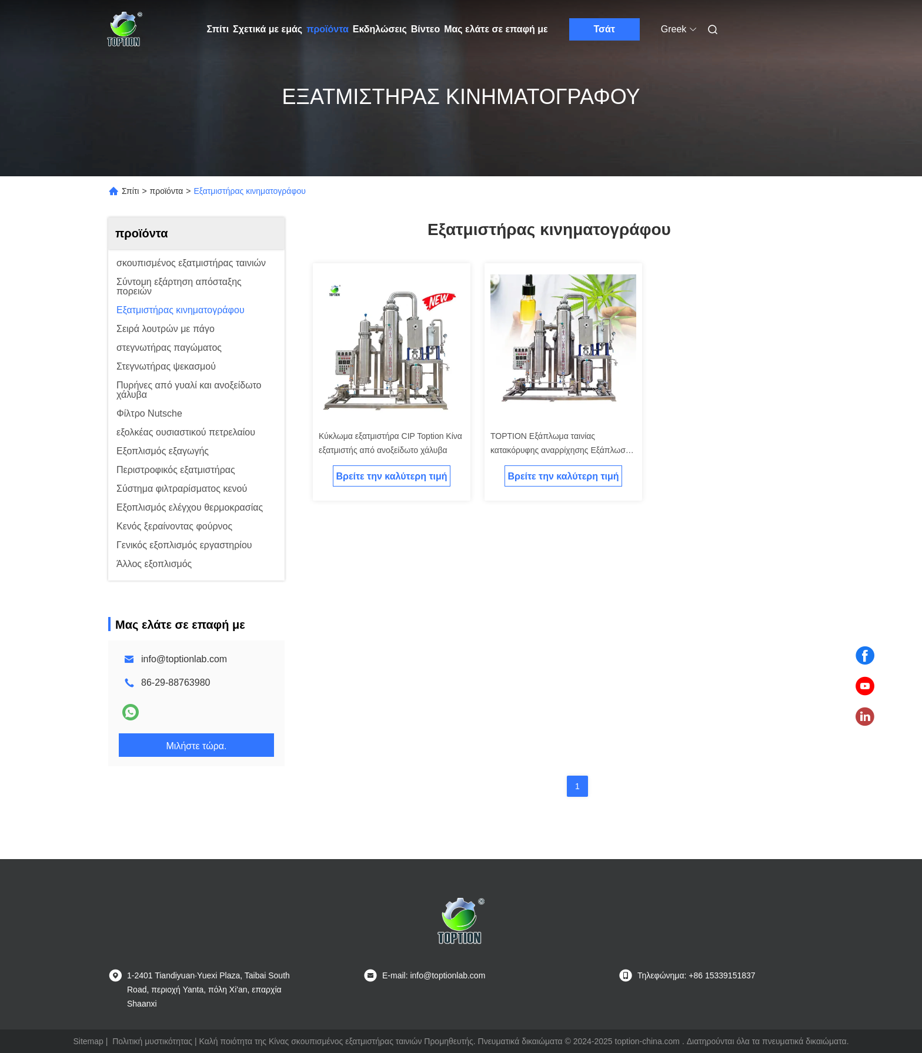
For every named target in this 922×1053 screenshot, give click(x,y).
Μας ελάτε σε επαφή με (496, 29)
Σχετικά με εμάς (267, 29)
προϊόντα (327, 29)
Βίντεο (425, 29)
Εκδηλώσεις (380, 29)
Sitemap (88, 1041)
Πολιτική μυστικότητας (152, 1041)
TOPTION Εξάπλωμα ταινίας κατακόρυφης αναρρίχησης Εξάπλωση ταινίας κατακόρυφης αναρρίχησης (560, 450)
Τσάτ (604, 29)
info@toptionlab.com (184, 659)
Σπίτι (218, 29)
